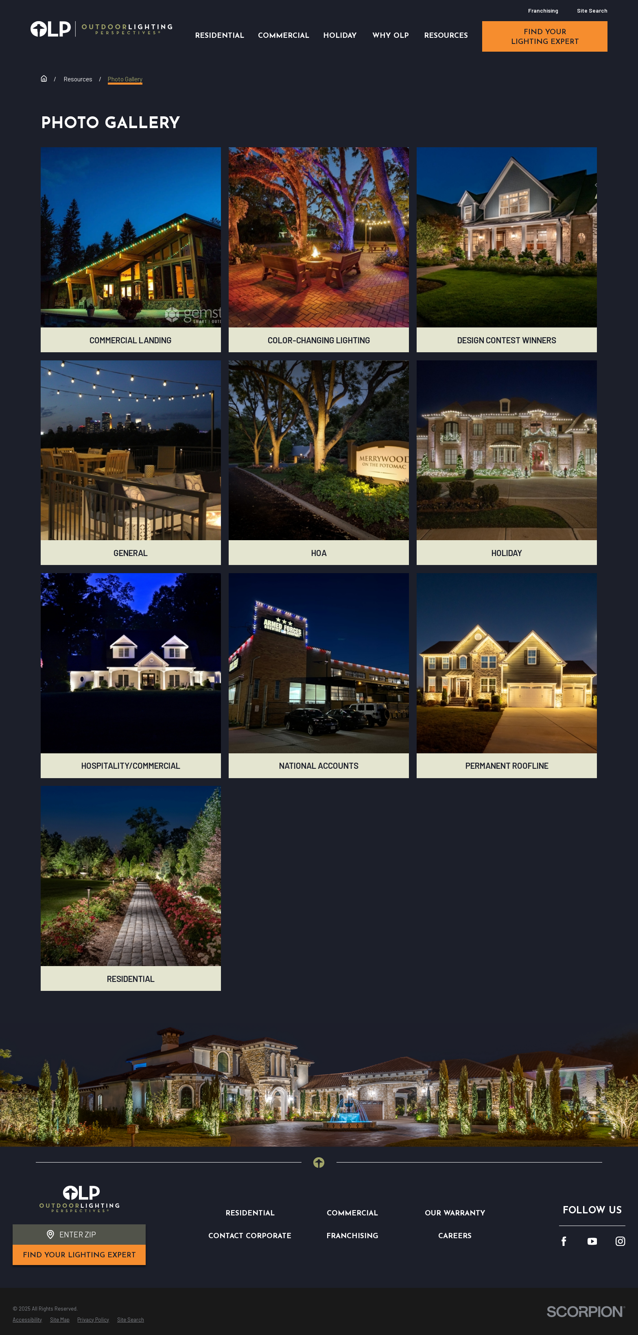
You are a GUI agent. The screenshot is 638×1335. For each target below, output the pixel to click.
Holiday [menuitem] (340, 36)
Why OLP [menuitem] (390, 36)
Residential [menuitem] (219, 36)
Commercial (352, 1213)
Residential (250, 1213)
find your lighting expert (545, 37)
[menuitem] (27, 1320)
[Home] (101, 29)
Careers (455, 1236)
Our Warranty (455, 1213)
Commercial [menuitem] (283, 36)
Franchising (543, 10)
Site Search (592, 10)
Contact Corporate (249, 1236)
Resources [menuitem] (446, 36)
